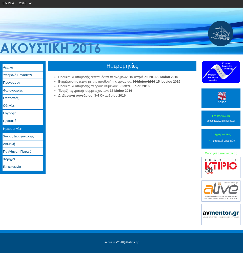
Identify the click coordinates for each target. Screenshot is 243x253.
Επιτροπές (10, 98)
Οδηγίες (9, 105)
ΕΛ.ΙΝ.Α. (9, 3)
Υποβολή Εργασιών (17, 75)
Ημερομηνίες (12, 129)
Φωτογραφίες (13, 90)
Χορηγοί (9, 159)
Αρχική (8, 67)
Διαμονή (9, 144)
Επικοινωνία (12, 167)
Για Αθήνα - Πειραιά (17, 151)
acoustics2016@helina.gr (221, 120)
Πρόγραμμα (11, 82)
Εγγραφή (9, 113)
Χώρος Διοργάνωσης (18, 136)
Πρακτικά (9, 121)
